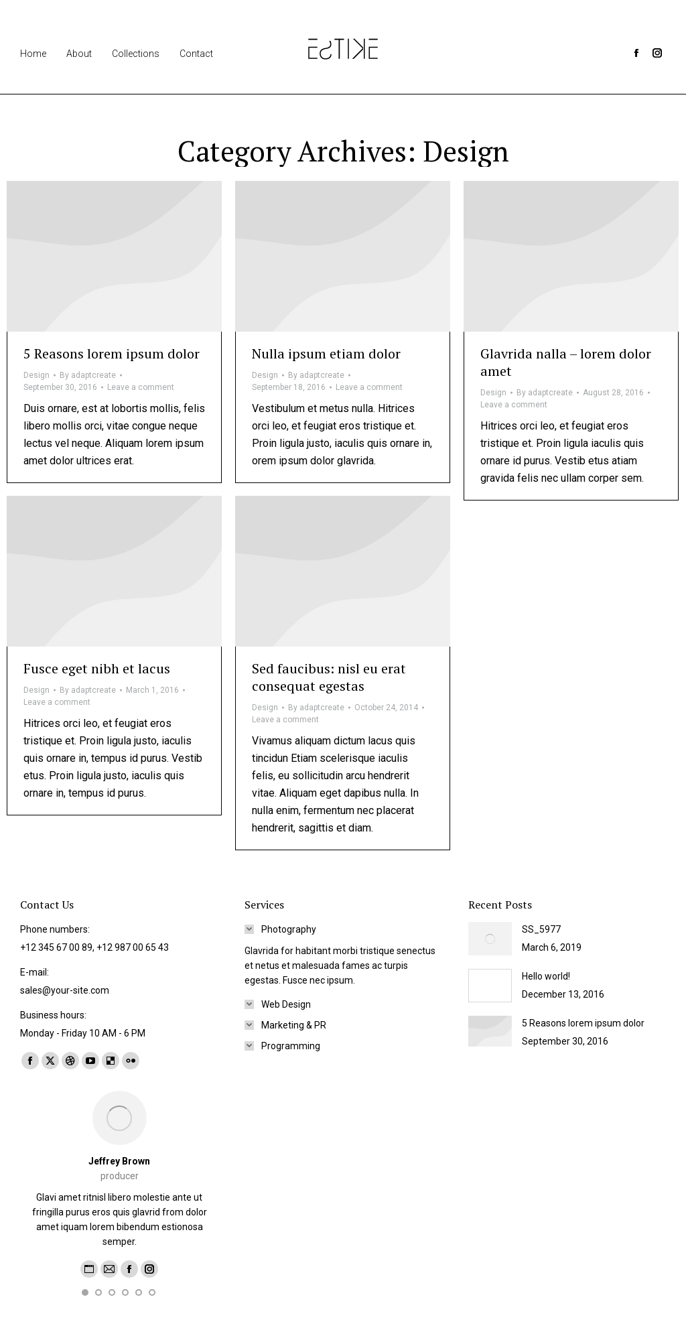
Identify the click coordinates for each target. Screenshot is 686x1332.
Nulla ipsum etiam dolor (326, 353)
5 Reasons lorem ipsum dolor (111, 353)
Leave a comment (140, 387)
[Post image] (490, 938)
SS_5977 (541, 929)
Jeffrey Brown (119, 1161)
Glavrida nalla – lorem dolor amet (565, 362)
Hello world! (546, 976)
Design (36, 375)
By (88, 375)
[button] (85, 1292)
